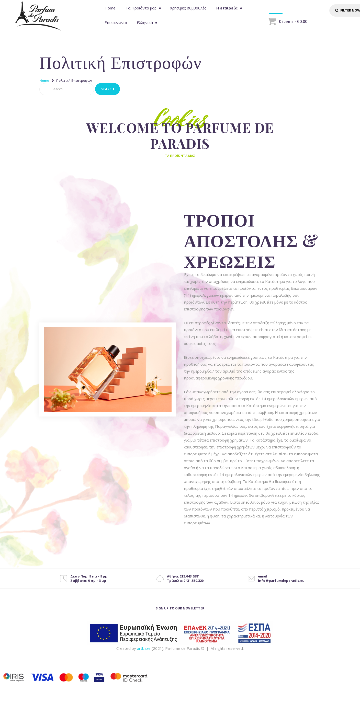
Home (44, 80)
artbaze (144, 650)
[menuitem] (146, 22)
